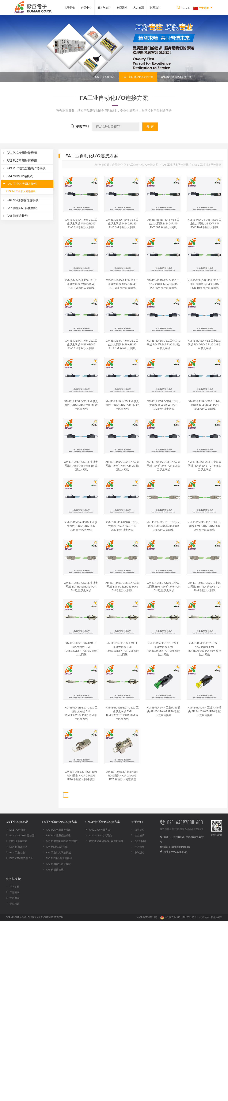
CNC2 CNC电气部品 (98, 835)
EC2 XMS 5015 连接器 (20, 835)
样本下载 (12, 886)
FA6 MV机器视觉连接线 (57, 858)
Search (183, 8)
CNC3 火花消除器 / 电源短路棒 (104, 841)
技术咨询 (12, 898)
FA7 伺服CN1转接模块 (56, 863)
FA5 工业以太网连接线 (175, 164)
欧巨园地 (122, 7)
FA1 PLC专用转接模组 (56, 829)
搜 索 (150, 127)
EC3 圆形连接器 (16, 841)
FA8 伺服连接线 (52, 869)
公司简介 (138, 829)
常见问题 (12, 903)
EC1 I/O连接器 (16, 829)
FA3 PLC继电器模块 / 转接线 (60, 841)
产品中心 (86, 7)
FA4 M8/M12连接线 (54, 846)
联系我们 (155, 7)
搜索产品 (79, 126)
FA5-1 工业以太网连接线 (20, 191)
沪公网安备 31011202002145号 (178, 917)
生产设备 (138, 846)
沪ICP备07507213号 (146, 917)
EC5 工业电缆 (15, 852)
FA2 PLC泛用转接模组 (56, 835)
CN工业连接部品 (105, 76)
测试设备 (138, 852)
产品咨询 (12, 892)
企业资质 (138, 835)
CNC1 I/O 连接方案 (97, 829)
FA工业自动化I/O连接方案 (138, 76)
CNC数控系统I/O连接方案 (176, 76)
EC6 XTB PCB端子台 (19, 858)
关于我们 (70, 7)
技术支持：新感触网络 (211, 917)
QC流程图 (138, 841)
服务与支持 (104, 7)
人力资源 (138, 7)
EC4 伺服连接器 (16, 846)
